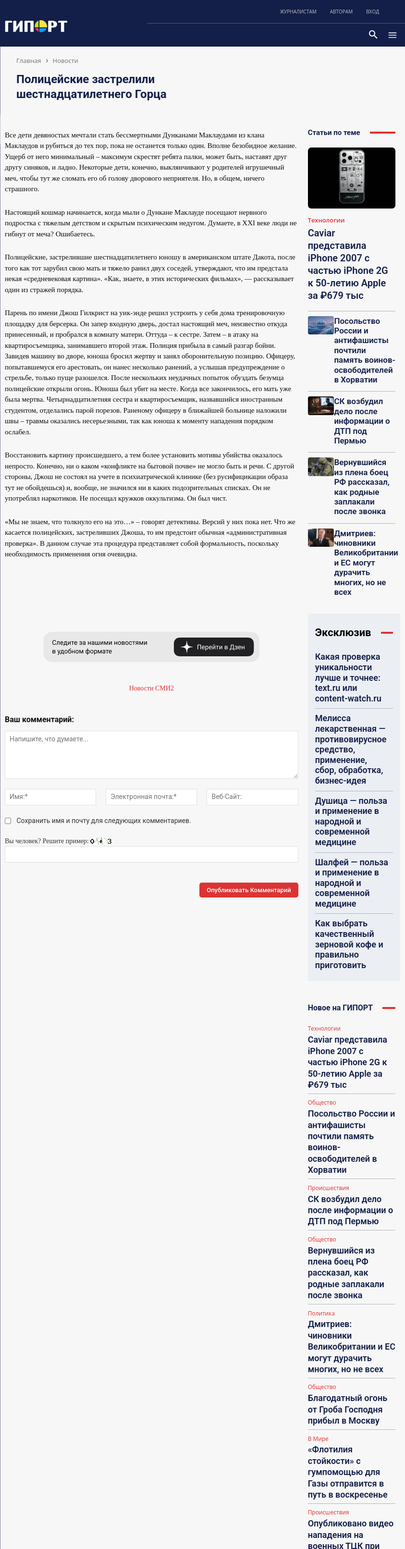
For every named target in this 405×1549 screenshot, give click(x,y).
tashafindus (347, 1424)
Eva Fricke (346, 1362)
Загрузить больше (351, 1128)
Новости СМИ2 (151, 688)
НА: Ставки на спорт (356, 1255)
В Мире (317, 964)
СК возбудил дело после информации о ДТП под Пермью (362, 346)
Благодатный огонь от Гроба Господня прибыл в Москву (350, 944)
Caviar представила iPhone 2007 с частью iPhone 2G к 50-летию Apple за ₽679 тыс (350, 742)
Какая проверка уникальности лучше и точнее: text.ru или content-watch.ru (346, 511)
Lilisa (340, 1493)
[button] (373, 35)
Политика (320, 892)
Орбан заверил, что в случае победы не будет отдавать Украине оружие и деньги (350, 1068)
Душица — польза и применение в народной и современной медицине (350, 589)
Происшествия (327, 812)
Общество (321, 765)
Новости (65, 60)
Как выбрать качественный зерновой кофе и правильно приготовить (348, 653)
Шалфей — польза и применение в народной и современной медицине (350, 620)
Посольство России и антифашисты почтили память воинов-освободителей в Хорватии (363, 303)
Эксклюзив (343, 479)
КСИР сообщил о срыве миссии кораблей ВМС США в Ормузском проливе (351, 1107)
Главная (28, 60)
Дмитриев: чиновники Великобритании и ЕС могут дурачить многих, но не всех (364, 429)
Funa (339, 1292)
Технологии (324, 220)
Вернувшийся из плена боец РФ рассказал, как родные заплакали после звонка (359, 386)
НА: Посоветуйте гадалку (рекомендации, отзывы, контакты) (360, 1317)
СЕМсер (344, 1239)
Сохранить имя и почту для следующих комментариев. (104, 820)
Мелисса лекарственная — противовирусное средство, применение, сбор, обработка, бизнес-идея (351, 552)
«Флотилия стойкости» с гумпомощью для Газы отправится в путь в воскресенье (344, 984)
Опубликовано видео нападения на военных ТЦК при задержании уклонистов (350, 1028)
